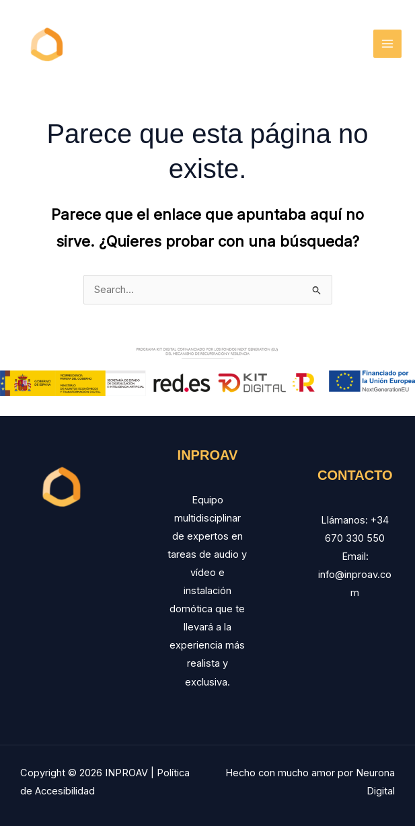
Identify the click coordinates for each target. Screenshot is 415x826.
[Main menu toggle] (387, 44)
